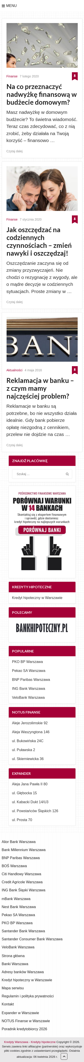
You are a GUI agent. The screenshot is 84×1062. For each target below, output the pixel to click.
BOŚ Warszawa (14, 866)
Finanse (12, 76)
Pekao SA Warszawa (28, 671)
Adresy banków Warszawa (23, 972)
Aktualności (14, 370)
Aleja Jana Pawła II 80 (29, 784)
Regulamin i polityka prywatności (28, 996)
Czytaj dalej (14, 151)
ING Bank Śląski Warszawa (23, 890)
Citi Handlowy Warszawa (21, 874)
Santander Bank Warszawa (23, 931)
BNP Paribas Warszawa (31, 680)
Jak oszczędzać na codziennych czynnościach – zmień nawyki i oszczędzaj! (39, 241)
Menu (11, 6)
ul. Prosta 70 (22, 820)
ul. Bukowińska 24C (28, 741)
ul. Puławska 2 (23, 750)
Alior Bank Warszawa (19, 842)
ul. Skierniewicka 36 (28, 759)
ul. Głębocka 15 (24, 793)
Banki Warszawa (15, 964)
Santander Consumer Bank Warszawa (32, 939)
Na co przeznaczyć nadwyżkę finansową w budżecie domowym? (41, 94)
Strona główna (13, 956)
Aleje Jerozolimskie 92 (30, 723)
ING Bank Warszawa (28, 688)
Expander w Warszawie (20, 1013)
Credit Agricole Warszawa (22, 882)
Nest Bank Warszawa (19, 907)
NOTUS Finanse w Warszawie (26, 1021)
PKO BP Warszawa (27, 662)
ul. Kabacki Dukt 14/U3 (30, 802)
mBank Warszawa (16, 899)
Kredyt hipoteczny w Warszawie (37, 598)
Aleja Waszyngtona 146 (31, 732)
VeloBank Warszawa (28, 697)
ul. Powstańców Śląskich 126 (35, 811)
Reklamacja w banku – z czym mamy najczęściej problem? (40, 388)
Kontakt (8, 1004)
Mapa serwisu (13, 988)
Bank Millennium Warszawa (24, 850)
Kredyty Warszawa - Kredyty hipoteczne (30, 1042)
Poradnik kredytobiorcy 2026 (24, 1029)
